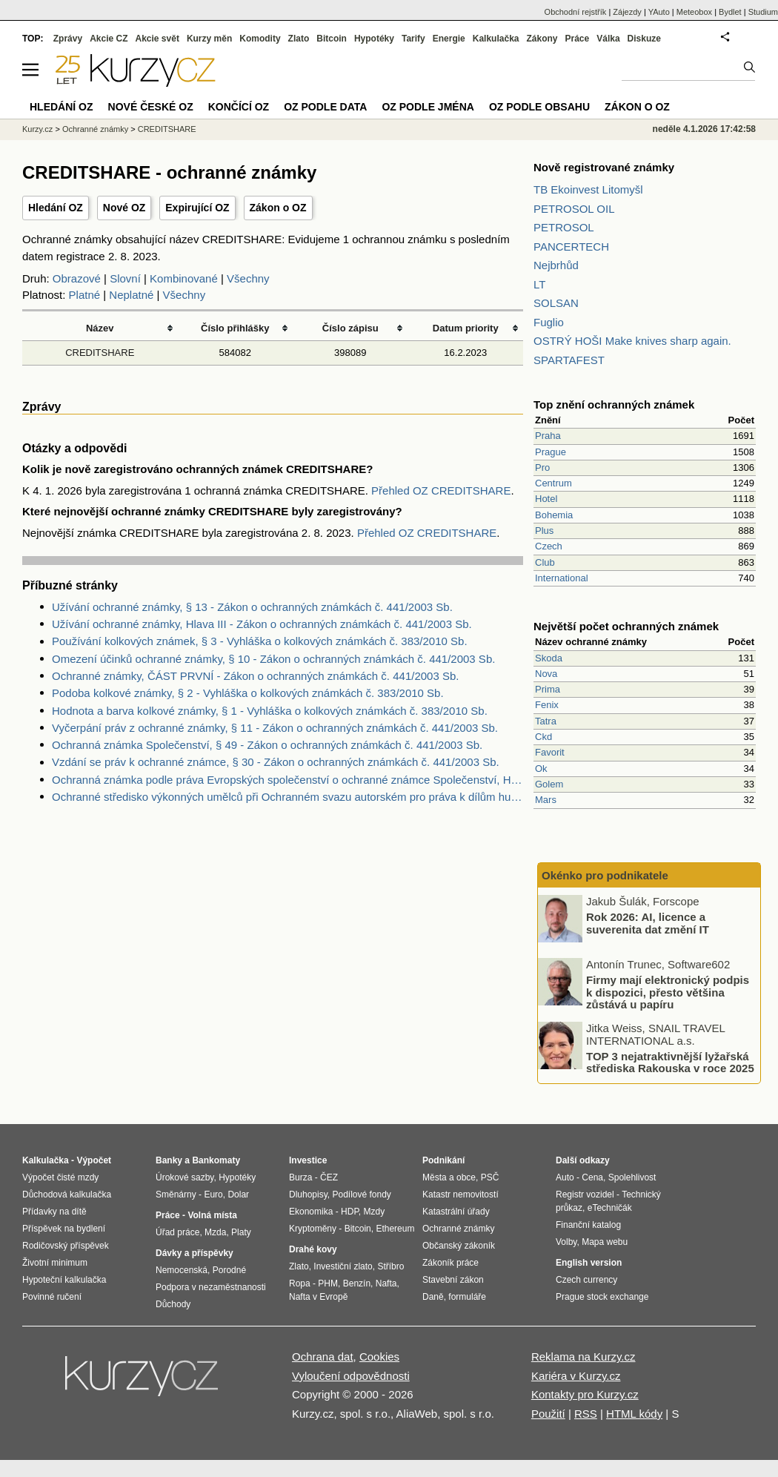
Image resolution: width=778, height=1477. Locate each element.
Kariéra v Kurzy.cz (576, 1375)
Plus (544, 530)
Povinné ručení (52, 1297)
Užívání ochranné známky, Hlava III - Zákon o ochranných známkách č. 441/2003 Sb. (262, 624)
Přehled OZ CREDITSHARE (441, 490)
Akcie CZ (108, 38)
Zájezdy (627, 11)
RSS (585, 1413)
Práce (577, 38)
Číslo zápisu (350, 328)
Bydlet (730, 11)
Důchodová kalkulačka (66, 1194)
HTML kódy (634, 1413)
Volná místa (211, 1215)
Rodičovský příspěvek (65, 1245)
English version (589, 1263)
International (561, 578)
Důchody (173, 1304)
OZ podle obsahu (539, 107)
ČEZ (329, 1177)
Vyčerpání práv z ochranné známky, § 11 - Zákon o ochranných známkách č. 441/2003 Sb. (275, 727)
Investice (308, 1160)
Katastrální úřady (456, 1211)
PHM (328, 1283)
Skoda (548, 658)
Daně (433, 1297)
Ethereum (395, 1228)
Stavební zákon (453, 1280)
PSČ (490, 1177)
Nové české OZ (150, 107)
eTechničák (610, 1208)
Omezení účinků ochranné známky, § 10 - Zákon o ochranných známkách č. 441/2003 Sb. (273, 658)
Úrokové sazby (184, 1177)
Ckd (543, 736)
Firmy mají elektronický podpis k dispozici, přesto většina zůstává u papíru (667, 992)
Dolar (238, 1194)
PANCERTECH (571, 246)
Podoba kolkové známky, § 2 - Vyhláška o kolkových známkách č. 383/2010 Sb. (248, 693)
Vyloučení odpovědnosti (351, 1375)
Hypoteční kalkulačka (64, 1280)
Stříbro (390, 1266)
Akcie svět (157, 38)
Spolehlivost (632, 1177)
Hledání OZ (55, 208)
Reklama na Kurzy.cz (583, 1356)
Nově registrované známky (603, 167)
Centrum (553, 483)
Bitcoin (331, 38)
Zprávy (67, 38)
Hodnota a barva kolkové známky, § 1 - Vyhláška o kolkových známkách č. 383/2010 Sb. (270, 710)
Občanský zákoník (458, 1245)
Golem (549, 784)
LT (539, 284)
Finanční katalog (588, 1225)
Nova (546, 673)
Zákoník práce (450, 1263)
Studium (763, 11)
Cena (592, 1177)
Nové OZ (124, 208)
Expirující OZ (197, 208)
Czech (548, 546)
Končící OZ (238, 107)
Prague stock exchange (602, 1297)
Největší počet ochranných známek (626, 626)
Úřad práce (177, 1232)
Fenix (547, 704)
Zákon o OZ (278, 208)
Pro (542, 467)
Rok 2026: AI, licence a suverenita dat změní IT (647, 923)
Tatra (545, 721)
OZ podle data (325, 107)
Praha (548, 435)
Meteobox (694, 11)
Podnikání (443, 1160)
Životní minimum (54, 1263)
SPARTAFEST (569, 360)
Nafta (386, 1283)
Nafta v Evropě (318, 1297)
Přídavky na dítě (54, 1211)
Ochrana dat (322, 1356)
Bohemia (554, 515)
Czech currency (586, 1280)
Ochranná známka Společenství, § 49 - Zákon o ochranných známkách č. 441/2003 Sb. (267, 744)
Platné (85, 294)
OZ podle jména (427, 107)
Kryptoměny (312, 1228)
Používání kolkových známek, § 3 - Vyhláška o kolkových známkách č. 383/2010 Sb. (260, 641)
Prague (550, 451)
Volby (566, 1242)
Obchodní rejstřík (576, 11)
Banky (169, 1160)
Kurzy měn (209, 38)
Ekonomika (311, 1211)
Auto (565, 1177)
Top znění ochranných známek (613, 404)
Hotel (546, 498)
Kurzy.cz (37, 129)
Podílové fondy (361, 1194)
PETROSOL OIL (573, 208)
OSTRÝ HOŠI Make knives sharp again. (632, 340)
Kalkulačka (496, 38)
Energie (449, 38)
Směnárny (176, 1194)
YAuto (659, 11)
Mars (545, 799)
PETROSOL (563, 227)
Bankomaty (216, 1160)
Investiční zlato (342, 1266)
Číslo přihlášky (235, 328)
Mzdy (374, 1211)
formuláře (467, 1297)
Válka (607, 38)
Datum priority (466, 328)
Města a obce (449, 1177)
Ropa (299, 1283)
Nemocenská (181, 1270)
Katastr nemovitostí (460, 1194)
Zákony (541, 38)
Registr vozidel (585, 1194)
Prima (547, 689)
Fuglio (548, 322)
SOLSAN (556, 303)
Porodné (229, 1270)
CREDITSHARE (99, 352)
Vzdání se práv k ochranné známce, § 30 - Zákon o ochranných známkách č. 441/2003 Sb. (275, 762)
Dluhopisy (308, 1194)
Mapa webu (605, 1242)
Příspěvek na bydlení (63, 1228)
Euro (213, 1194)
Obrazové (77, 278)
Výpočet (93, 1160)
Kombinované (184, 278)
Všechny (248, 278)
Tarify (413, 38)
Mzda (215, 1232)
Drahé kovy (313, 1249)
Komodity (259, 38)
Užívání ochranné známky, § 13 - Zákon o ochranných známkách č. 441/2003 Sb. (252, 607)
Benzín (356, 1283)
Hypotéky (374, 38)
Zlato (299, 38)
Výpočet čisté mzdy (60, 1177)
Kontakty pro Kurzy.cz (585, 1394)
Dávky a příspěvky (194, 1253)
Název (100, 328)
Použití (548, 1413)
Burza (300, 1177)
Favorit (550, 752)
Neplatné (131, 294)
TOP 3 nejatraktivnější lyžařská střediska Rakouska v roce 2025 (670, 1061)
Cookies (379, 1356)
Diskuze (644, 38)
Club (545, 562)
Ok (541, 768)
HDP (350, 1211)
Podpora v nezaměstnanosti (211, 1287)
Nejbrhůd (556, 265)
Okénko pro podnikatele (605, 875)
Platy (241, 1232)
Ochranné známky (95, 129)
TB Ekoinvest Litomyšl (588, 189)
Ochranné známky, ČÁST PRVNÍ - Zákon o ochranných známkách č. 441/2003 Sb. (255, 676)
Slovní (125, 278)
